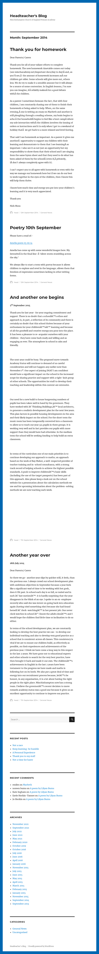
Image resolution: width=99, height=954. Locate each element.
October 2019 (19, 846)
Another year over (30, 555)
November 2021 (20, 824)
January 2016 (19, 864)
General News (46, 213)
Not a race (18, 745)
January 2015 (19, 893)
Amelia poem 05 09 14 (21, 243)
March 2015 (18, 885)
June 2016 (18, 856)
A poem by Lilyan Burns (42, 788)
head (16, 213)
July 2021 (17, 831)
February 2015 (20, 889)
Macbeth (27, 784)
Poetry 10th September (35, 227)
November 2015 (20, 867)
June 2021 (17, 835)
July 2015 (17, 871)
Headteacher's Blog (28, 16)
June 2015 (17, 874)
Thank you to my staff (24, 756)
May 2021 (17, 838)
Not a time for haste (23, 759)
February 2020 (20, 842)
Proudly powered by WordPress (41, 946)
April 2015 (18, 882)
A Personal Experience (24, 752)
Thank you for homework (38, 49)
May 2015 (17, 878)
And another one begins (37, 297)
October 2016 (19, 849)
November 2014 (20, 896)
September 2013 (21, 903)
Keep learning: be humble (26, 749)
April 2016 (18, 860)
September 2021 (21, 827)
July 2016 (17, 853)
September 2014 (21, 900)
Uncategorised (20, 932)
